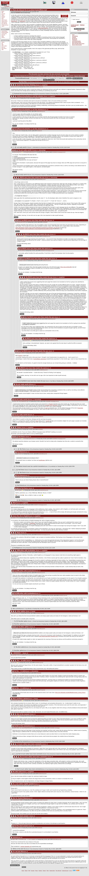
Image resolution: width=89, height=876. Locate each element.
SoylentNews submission (40, 362)
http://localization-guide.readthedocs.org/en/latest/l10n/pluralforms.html (34, 232)
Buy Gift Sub (4, 23)
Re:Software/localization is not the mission (28, 113)
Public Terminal (75, 19)
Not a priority (17, 612)
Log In (3, 26)
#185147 (45, 264)
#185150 (42, 494)
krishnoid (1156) (16, 749)
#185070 (38, 720)
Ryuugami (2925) (20, 356)
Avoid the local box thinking (26, 88)
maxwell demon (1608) (17, 804)
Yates (53, 384)
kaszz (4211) (15, 90)
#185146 (39, 632)
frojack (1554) (17, 115)
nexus (15, 841)
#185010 (39, 538)
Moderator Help (15, 869)
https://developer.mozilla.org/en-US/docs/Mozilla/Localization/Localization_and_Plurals (37, 231)
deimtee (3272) (15, 617)
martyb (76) (17, 183)
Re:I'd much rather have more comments (30, 757)
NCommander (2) (17, 155)
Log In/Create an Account (53, 79)
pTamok (29, 612)
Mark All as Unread (49, 83)
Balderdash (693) (16, 821)
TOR (2, 49)
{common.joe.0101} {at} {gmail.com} (31, 599)
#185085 (52, 731)
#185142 (41, 777)
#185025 (38, 617)
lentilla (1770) (15, 521)
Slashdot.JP (74, 39)
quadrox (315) (15, 101)
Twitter (3, 42)
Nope (18, 536)
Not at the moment (23, 718)
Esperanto (80, 411)
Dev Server (4, 48)
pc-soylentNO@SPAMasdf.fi (26, 731)
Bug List (3, 47)
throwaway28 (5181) (16, 777)
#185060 (45, 226)
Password (73, 15)
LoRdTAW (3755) (16, 659)
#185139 (39, 749)
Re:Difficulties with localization (24, 574)
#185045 (37, 666)
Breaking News (5, 32)
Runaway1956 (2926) (17, 704)
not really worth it (22, 151)
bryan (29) (16, 405)
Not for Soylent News (20, 802)
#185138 (39, 115)
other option (21, 615)
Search (3, 17)
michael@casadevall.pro (29, 155)
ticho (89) (22, 254)
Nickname (73, 12)
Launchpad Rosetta (76, 41)
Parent (14, 129)
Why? (14, 506)
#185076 (43, 254)
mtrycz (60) (14, 789)
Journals (3, 13)
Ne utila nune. (17, 775)
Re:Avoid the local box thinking (23, 97)
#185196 (40, 831)
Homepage (59, 155)
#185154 (37, 789)
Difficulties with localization (26, 554)
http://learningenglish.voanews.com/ (48, 640)
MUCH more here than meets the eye (32, 181)
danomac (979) (18, 390)
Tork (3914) (19, 494)
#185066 (44, 240)
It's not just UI (17, 855)
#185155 (39, 576)
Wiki (2, 44)
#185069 (42, 704)
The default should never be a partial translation (30, 470)
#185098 (48, 405)
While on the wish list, (19, 853)
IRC (2, 43)
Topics (3, 15)
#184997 (37, 90)
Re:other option (23, 625)
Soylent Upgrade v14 (25, 850)
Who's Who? (4, 46)
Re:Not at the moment (21, 730)
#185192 (39, 821)
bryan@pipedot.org (23, 405)
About (3, 11)
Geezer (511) (17, 677)
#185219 (47, 283)
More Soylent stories (76, 42)
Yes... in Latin (21, 664)
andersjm (53, 470)
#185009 (38, 521)
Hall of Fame (4, 20)
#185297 (61, 599)
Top (63, 79)
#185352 (52, 344)
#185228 (39, 857)
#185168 (41, 457)
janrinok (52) (21, 240)
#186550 (42, 373)
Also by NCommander (77, 44)
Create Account (5, 25)
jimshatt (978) (17, 693)
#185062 (43, 356)
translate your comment (51, 409)
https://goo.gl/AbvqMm (66, 270)
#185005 (40, 433)
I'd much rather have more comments (29, 748)
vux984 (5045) (17, 134)
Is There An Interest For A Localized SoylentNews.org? (29, 10)
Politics (3, 37)
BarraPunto (74, 38)
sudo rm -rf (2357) (16, 556)
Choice (19, 431)
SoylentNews (5, 4)
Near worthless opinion (20, 702)
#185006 (55, 155)
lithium (18, 52)
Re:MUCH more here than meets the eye (34, 224)
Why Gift (79, 30)
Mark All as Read (77, 81)
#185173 (42, 804)
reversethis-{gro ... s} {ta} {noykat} (27, 843)
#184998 (38, 101)
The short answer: (23, 820)
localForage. (42, 464)
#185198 (55, 843)
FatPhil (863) (16, 731)
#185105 (41, 390)
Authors (3, 16)
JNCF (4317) (19, 457)
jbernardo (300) (20, 481)
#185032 (39, 659)
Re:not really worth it (25, 153)
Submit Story (4, 21)
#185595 (43, 762)
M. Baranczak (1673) (21, 226)
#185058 (39, 677)
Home (23, 874)
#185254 (50, 322)
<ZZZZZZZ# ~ (18, 657)
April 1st (47, 411)
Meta (3, 36)
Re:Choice (21, 440)
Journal (41, 90)
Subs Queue (4, 22)
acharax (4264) (17, 831)
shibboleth (32, 527)
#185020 (40, 556)
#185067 (43, 481)
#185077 (39, 693)
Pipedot (51, 407)
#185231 (41, 420)
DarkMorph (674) (16, 857)
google (47, 424)
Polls (3, 18)
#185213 (39, 134)
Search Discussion (79, 79)
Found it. (20, 359)
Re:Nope (16, 551)
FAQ (2, 12)
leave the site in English (21, 519)
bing (37, 424)
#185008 (55, 442)
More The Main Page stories (78, 43)
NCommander (18, 11)
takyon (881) (15, 843)
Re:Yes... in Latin (19, 675)
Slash (73, 34)
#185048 (40, 183)
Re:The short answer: (21, 829)
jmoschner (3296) (18, 420)
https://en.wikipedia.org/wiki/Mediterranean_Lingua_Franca (70, 696)
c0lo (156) (14, 666)
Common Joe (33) (17, 599)
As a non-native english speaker (23, 787)
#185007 (36, 508)
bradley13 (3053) (16, 538)
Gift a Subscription (79, 28)
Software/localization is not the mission (30, 99)
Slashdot (74, 37)
